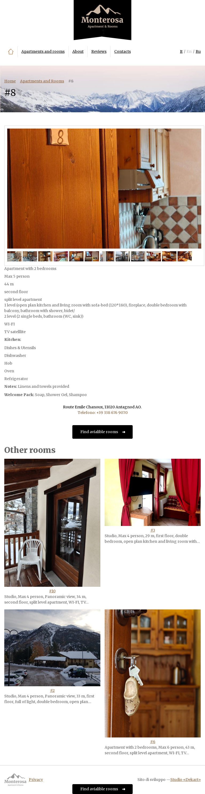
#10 (52, 591)
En (189, 51)
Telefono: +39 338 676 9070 (103, 412)
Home (11, 51)
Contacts (122, 51)
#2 (52, 690)
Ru (198, 51)
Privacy (36, 779)
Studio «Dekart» (185, 779)
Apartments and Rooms (42, 81)
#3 (153, 530)
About (78, 51)
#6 (152, 741)
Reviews (99, 51)
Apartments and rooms (43, 51)
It (181, 51)
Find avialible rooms (99, 431)
